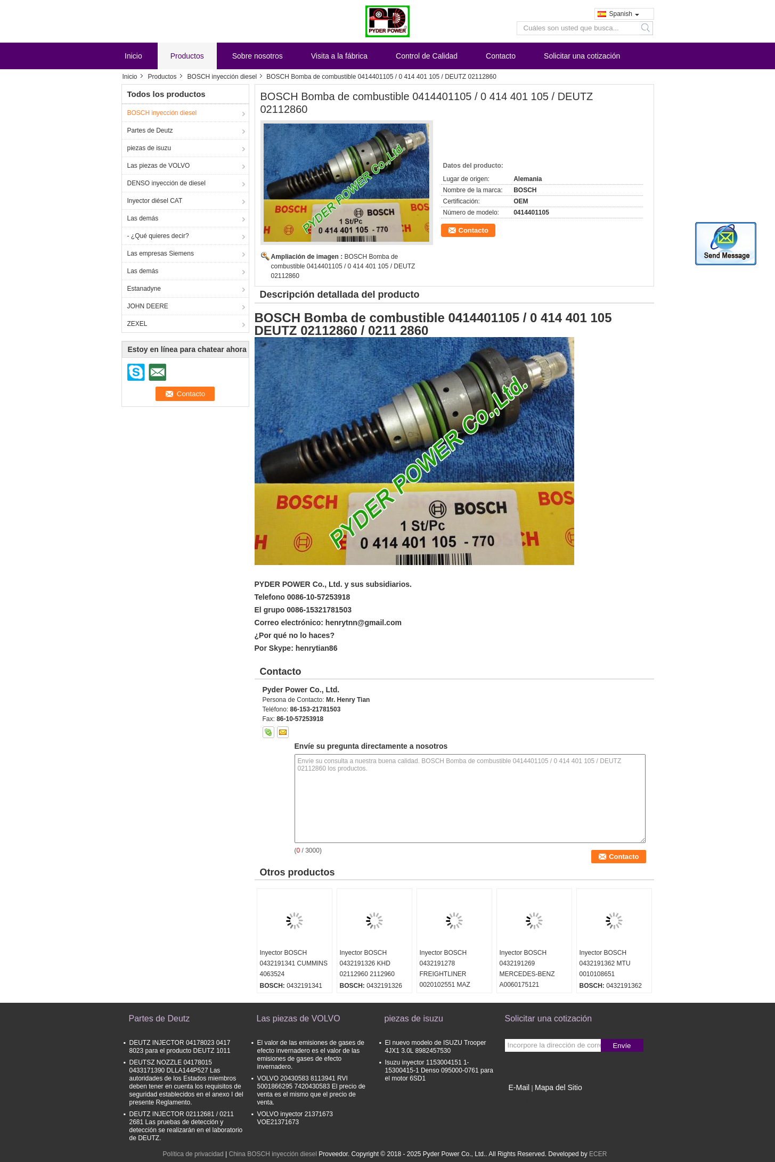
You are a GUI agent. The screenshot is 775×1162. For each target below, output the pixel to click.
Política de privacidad (193, 1154)
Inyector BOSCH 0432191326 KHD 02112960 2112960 (367, 963)
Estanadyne (144, 288)
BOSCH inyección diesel (222, 76)
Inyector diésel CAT (155, 200)
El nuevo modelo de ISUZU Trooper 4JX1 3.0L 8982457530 (435, 1046)
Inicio (133, 56)
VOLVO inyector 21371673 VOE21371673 (295, 1118)
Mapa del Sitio (558, 1087)
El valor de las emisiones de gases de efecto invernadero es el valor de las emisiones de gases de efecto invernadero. (310, 1054)
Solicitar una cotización (582, 56)
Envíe (622, 1046)
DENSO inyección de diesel (166, 183)
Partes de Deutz (150, 130)
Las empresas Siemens (160, 253)
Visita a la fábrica (339, 56)
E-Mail (519, 1087)
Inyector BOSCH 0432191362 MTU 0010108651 (605, 963)
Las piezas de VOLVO (158, 165)
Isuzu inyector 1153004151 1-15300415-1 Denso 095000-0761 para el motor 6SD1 (439, 1070)
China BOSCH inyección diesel (272, 1154)
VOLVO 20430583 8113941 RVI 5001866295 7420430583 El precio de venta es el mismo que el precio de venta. (311, 1090)
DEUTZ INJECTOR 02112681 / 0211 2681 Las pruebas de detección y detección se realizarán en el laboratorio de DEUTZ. (186, 1126)
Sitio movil (523, 1100)
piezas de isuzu (149, 148)
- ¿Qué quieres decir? (158, 236)
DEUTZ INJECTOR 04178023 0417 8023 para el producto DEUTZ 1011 (180, 1046)
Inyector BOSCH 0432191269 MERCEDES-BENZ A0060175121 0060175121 (527, 974)
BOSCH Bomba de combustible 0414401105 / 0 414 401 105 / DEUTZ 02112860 (343, 266)
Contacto (501, 56)
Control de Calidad (427, 56)
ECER (598, 1154)
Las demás (143, 218)
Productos (187, 56)
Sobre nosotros (257, 56)
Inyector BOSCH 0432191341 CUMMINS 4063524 (294, 963)
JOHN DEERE (147, 306)
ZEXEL (137, 324)
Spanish (624, 14)
